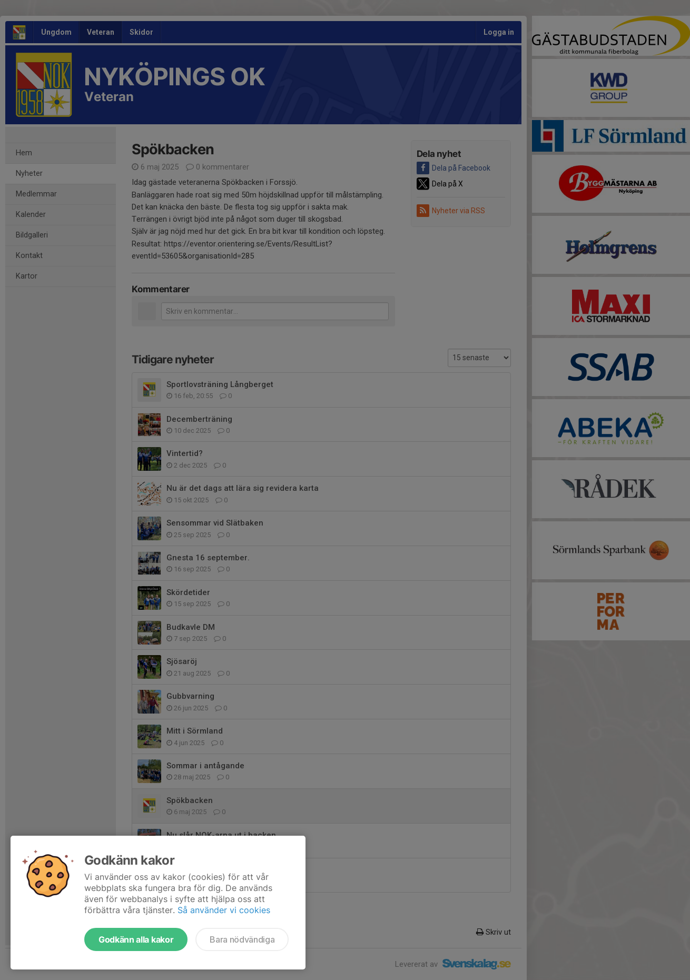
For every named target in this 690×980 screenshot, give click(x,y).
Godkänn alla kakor (135, 939)
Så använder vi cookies (224, 910)
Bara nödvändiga (242, 939)
